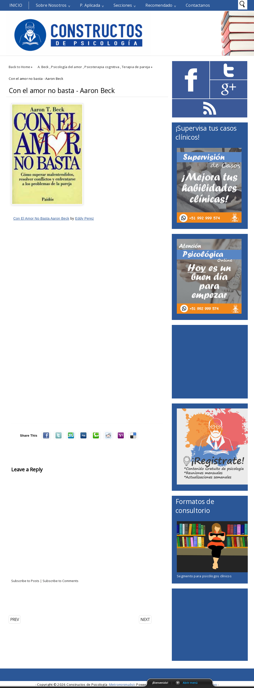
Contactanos (198, 5)
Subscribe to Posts (25, 581)
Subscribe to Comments (60, 581)
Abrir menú (190, 683)
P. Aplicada (90, 5)
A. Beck (43, 67)
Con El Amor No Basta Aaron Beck (41, 218)
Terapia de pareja (136, 67)
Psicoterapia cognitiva (101, 67)
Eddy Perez (84, 218)
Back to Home (19, 67)
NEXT (145, 619)
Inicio (15, 5)
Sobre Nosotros (51, 5)
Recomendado (158, 5)
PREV (14, 619)
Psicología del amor (66, 67)
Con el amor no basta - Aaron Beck (62, 90)
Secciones (123, 5)
